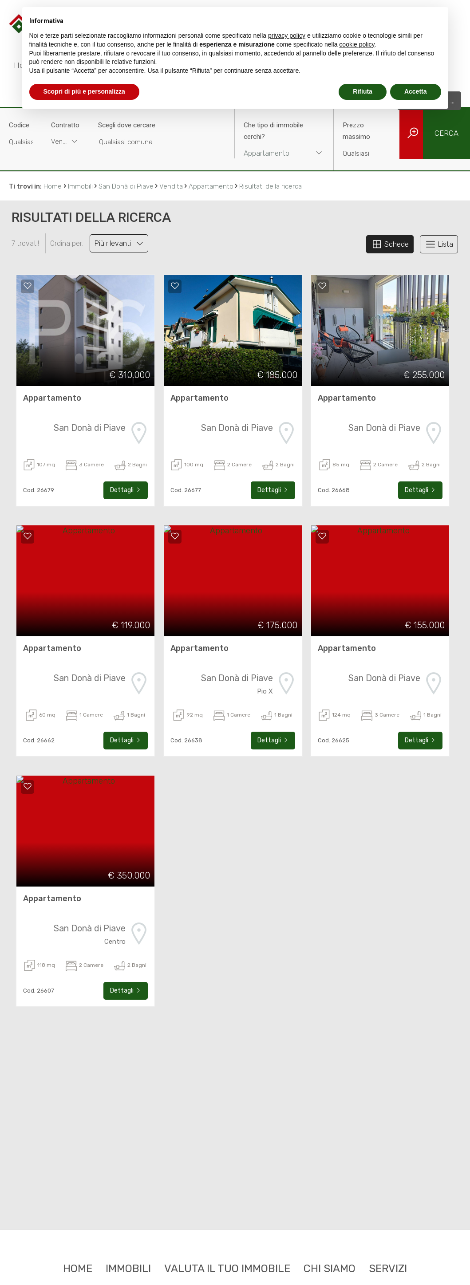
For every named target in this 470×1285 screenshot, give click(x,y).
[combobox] (65, 143)
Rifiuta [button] (362, 91)
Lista (439, 244)
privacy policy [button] (286, 35)
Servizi (388, 1268)
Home (77, 1268)
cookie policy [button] (356, 44)
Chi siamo (329, 1268)
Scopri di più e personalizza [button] (84, 91)
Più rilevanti (119, 243)
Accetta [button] (415, 91)
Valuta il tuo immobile (227, 1268)
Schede (390, 244)
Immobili (128, 1268)
